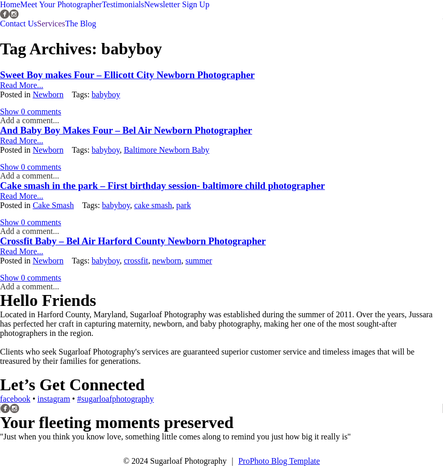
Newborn (48, 94)
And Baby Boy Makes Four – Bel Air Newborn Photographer (126, 130)
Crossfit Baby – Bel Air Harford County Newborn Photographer (133, 241)
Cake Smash (53, 205)
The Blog (80, 23)
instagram (53, 398)
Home (10, 4)
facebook (15, 398)
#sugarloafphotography (115, 398)
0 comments (30, 111)
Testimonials (123, 4)
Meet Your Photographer (61, 4)
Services (51, 23)
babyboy (106, 94)
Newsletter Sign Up (176, 4)
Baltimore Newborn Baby (166, 149)
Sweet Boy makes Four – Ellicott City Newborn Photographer (127, 74)
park (183, 205)
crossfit (136, 260)
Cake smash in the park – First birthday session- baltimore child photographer (162, 185)
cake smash (153, 205)
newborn (166, 260)
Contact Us (18, 23)
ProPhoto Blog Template (279, 461)
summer (198, 260)
